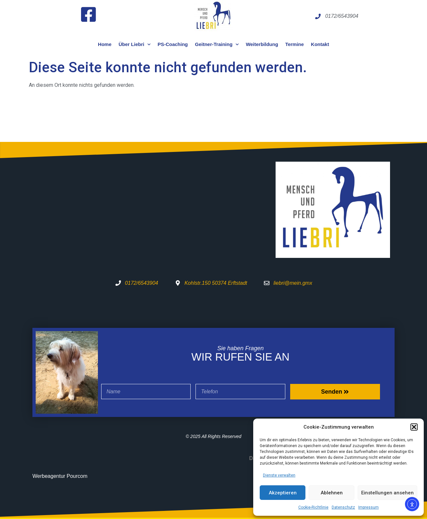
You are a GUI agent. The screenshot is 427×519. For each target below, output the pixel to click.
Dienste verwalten (279, 475)
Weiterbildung (262, 44)
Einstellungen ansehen (387, 493)
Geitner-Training (217, 45)
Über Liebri (134, 45)
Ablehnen (332, 493)
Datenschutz (343, 507)
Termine (294, 44)
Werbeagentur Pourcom (60, 476)
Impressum (368, 507)
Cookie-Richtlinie (313, 507)
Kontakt (320, 44)
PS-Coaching (173, 44)
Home (105, 44)
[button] (414, 427)
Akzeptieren (283, 493)
